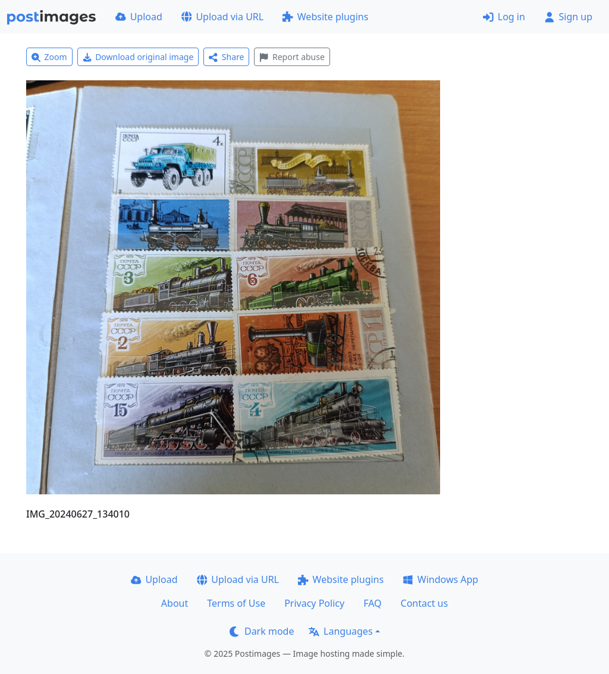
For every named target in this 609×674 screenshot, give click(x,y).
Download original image (138, 56)
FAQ (372, 603)
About (174, 603)
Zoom (49, 56)
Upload (138, 16)
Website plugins (325, 16)
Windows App (440, 579)
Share (226, 56)
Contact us (424, 603)
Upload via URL (222, 16)
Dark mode (262, 631)
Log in (504, 16)
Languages (340, 631)
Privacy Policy (314, 603)
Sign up (568, 16)
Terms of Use (236, 603)
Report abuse (291, 56)
